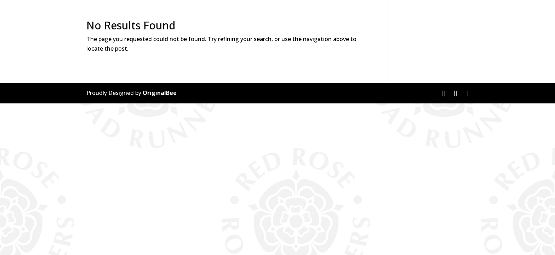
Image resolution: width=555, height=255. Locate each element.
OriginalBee (160, 93)
